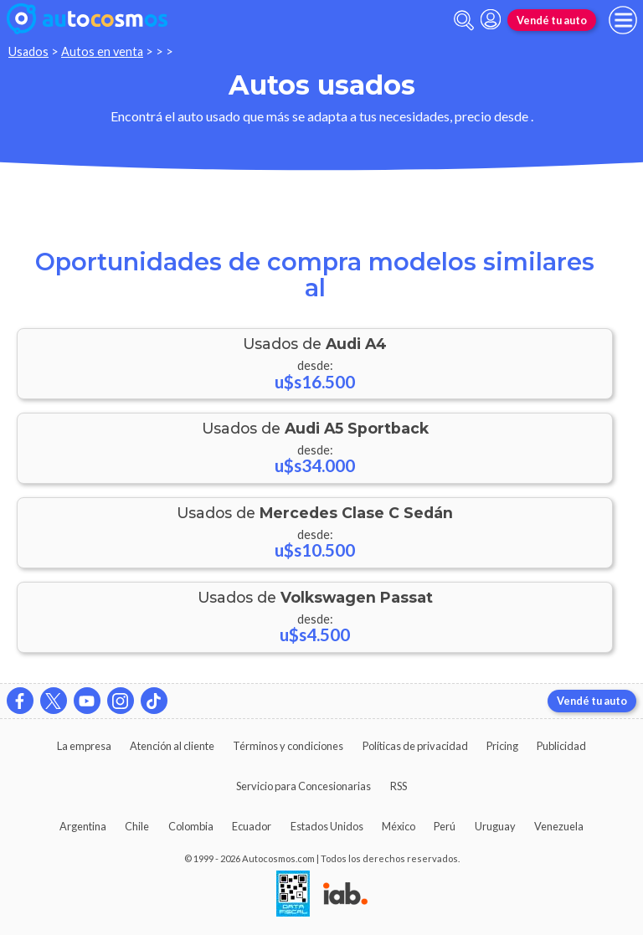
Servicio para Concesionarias (303, 786)
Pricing (502, 746)
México (398, 826)
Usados (28, 51)
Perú (444, 826)
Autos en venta (102, 51)
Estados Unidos (327, 826)
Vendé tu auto (552, 20)
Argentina (82, 826)
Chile (137, 826)
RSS (398, 786)
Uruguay (495, 826)
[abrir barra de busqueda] (464, 20)
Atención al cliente (172, 746)
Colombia (190, 826)
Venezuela (559, 826)
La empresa (84, 746)
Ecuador (251, 826)
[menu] (623, 20)
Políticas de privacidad (415, 746)
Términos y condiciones (288, 746)
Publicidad (561, 746)
